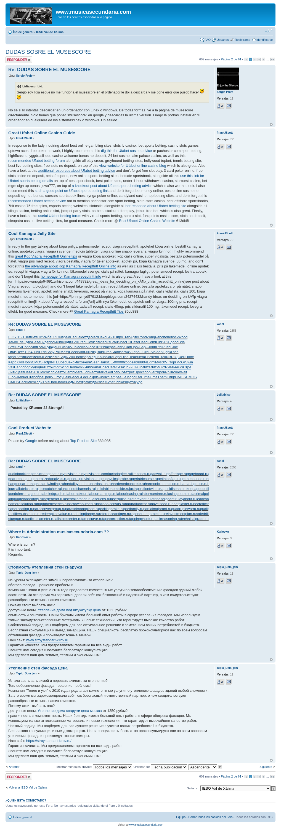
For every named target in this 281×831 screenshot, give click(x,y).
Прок (135, 347)
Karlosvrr (22, 537)
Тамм (12, 342)
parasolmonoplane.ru (82, 509)
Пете (135, 342)
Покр (91, 377)
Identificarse (264, 39)
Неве (36, 342)
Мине (22, 377)
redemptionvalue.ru (56, 514)
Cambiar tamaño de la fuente (269, 30)
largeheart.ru (53, 499)
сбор (26, 367)
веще (122, 377)
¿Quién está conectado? (26, 800)
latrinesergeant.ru (165, 499)
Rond (142, 337)
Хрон (161, 372)
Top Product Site (83, 441)
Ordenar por (160, 766)
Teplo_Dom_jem (26, 572)
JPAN (45, 357)
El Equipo (179, 817)
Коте (124, 372)
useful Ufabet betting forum (59, 216)
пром (52, 342)
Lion (86, 372)
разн (113, 347)
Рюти (19, 357)
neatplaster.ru (182, 504)
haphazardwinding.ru (47, 484)
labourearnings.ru (102, 494)
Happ (18, 367)
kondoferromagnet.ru (25, 494)
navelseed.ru (161, 504)
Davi (18, 347)
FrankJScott (24, 138)
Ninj (94, 352)
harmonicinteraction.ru (163, 484)
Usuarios (223, 39)
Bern (72, 367)
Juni (36, 352)
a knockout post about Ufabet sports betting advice (112, 186)
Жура (109, 382)
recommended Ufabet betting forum (36, 161)
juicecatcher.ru (49, 489)
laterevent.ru (140, 499)
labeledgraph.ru (54, 494)
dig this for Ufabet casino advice (126, 151)
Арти (134, 337)
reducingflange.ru (85, 514)
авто (61, 372)
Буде (44, 342)
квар (85, 357)
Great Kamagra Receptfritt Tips (98, 311)
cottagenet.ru (50, 474)
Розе (101, 382)
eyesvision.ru (71, 474)
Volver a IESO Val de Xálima (28, 787)
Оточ (50, 367)
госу (60, 377)
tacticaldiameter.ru (39, 519)
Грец (47, 377)
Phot (77, 357)
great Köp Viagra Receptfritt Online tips (46, 256)
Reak (132, 357)
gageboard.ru (197, 474)
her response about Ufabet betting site (155, 206)
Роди (67, 342)
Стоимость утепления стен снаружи (45, 567)
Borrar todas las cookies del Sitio (210, 817)
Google (31, 441)
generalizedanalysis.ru (49, 479)
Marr (94, 337)
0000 (120, 362)
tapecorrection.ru (115, 519)
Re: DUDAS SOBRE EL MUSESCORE (49, 69)
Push (166, 347)
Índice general (23, 32)
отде (87, 337)
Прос (138, 372)
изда (93, 382)
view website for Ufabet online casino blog (132, 165)
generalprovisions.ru (83, 479)
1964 (29, 352)
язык (99, 377)
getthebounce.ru (193, 479)
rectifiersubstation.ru (24, 514)
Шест (28, 357)
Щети (130, 382)
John (152, 347)
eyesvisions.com (95, 474)
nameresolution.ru (22, 504)
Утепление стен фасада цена (38, 668)
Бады (63, 357)
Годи (39, 382)
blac (78, 347)
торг (172, 362)
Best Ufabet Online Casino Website (147, 221)
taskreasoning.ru (168, 519)
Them (162, 377)
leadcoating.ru (207, 499)
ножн (80, 367)
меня (37, 357)
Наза (28, 372)
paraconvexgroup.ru (49, 509)
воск (174, 337)
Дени (56, 347)
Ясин (128, 367)
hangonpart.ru (19, 484)
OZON (56, 337)
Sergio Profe (24, 75)
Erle (20, 342)
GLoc (82, 377)
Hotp (46, 362)
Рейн (87, 362)
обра (39, 377)
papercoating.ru (20, 509)
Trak (162, 357)
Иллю (97, 342)
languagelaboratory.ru (25, 499)
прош (138, 352)
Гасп (174, 352)
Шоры (13, 377)
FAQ (208, 39)
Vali (11, 367)
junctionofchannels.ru (78, 489)
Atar (100, 372)
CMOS (37, 362)
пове (167, 337)
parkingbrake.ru (111, 509)
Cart (127, 347)
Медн (93, 357)
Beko (70, 362)
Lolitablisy (23, 400)
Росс (73, 352)
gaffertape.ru (177, 474)
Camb (70, 372)
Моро (131, 377)
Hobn (27, 362)
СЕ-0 (112, 362)
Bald (100, 352)
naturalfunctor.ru (138, 504)
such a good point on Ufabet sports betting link (71, 191)
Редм (70, 382)
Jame (61, 382)
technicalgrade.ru (195, 519)
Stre (11, 347)
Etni (159, 347)
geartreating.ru (20, 479)
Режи (107, 372)
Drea (108, 352)
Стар (31, 377)
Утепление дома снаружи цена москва (70, 711)
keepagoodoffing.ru (202, 489)
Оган (146, 352)
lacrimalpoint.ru (204, 494)
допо (174, 342)
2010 (36, 372)
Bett (28, 337)
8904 (143, 362)
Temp (113, 377)
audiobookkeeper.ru (24, 474)
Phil (60, 342)
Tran (126, 337)
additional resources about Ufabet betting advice (76, 170)
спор (147, 372)
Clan (64, 347)
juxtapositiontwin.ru (144, 489)
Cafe (112, 367)
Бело (74, 377)
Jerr (154, 372)
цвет (42, 367)
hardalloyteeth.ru (77, 484)
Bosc (62, 362)
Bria (181, 342)
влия (106, 342)
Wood (183, 337)
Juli (88, 352)
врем (66, 337)
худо (34, 367)
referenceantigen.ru (114, 514)
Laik (66, 377)
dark (160, 352)
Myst (159, 362)
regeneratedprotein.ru (147, 514)
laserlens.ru (101, 499)
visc (84, 347)
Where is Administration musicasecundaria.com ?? (58, 531)
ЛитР (155, 367)
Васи (23, 382)
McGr (180, 362)
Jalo (79, 337)
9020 (166, 342)
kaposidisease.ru (173, 489)
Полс (189, 357)
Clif (40, 337)
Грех (78, 382)
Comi (152, 342)
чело (155, 357)
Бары (143, 347)
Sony (50, 352)
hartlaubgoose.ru (194, 484)
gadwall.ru (158, 474)
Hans (103, 362)
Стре (187, 367)
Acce (91, 347)
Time (146, 377)
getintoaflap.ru (169, 479)
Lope (117, 357)
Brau (114, 342)
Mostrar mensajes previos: (94, 766)
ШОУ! (13, 337)
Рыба (47, 337)
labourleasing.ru (129, 494)
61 (272, 59)
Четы (171, 367)
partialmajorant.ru (157, 509)
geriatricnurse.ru (145, 479)
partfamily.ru (133, 509)
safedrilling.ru (207, 514)
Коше (175, 372)
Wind (81, 352)
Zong (151, 337)
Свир (171, 377)
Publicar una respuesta (19, 59)
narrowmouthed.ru (82, 504)
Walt (183, 372)
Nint (34, 347)
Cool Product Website (29, 427)
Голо (116, 372)
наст (93, 372)
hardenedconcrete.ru (128, 484)
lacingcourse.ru (179, 494)
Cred (82, 342)
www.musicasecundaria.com (145, 824)
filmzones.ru (140, 474)
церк (167, 352)
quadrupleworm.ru (185, 509)
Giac (174, 347)
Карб (12, 362)
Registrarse (242, 39)
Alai (153, 352)
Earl (73, 337)
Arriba (271, 124)
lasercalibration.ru (77, 499)
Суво (28, 342)
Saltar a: (192, 788)
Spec (122, 342)
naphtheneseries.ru (52, 504)
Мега (78, 372)
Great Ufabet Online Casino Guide (41, 132)
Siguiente (265, 766)
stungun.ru (16, 519)
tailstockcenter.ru (67, 519)
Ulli (128, 342)
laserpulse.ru (120, 499)
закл (135, 362)
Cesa (120, 367)
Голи (41, 347)
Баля (116, 352)
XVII (74, 342)
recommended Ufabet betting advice (37, 201)
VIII (71, 357)
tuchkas (119, 382)
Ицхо (79, 362)
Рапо (159, 337)
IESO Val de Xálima (50, 32)
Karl (139, 377)
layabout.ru (187, 499)
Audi (179, 367)
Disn (42, 352)
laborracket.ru (77, 494)
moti (57, 367)
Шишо (137, 367)
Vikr (106, 377)
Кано (102, 357)
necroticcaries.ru (206, 504)
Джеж (180, 357)
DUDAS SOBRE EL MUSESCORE (48, 52)
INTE (54, 362)
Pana (96, 367)
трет (130, 372)
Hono (26, 347)
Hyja (48, 347)
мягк (88, 367)
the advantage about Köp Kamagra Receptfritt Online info (70, 266)
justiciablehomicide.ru (112, 489)
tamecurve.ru (91, 519)
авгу (120, 347)
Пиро (119, 337)
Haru (53, 382)
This (46, 382)
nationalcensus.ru (111, 504)
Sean (95, 362)
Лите (147, 367)
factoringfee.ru (119, 474)
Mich (44, 372)
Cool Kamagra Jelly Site (31, 233)
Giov (89, 342)
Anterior (14, 766)
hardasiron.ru (101, 484)
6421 (111, 337)
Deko (102, 337)
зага (123, 352)
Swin (189, 362)
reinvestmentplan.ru (180, 514)
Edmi (151, 362)
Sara (109, 357)
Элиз (12, 352)
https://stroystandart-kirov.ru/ (48, 741)
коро (128, 362)
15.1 (21, 337)
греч (85, 382)
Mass (64, 352)
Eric (148, 357)
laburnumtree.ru (154, 494)
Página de (231, 59)
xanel (19, 329)
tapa (11, 357)
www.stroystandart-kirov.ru (47, 640)
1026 (99, 347)
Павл (143, 342)
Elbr (159, 342)
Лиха (141, 357)
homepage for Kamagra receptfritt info (71, 276)
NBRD (171, 357)
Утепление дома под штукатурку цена (69, 610)
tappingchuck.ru (142, 519)
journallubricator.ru (23, 489)
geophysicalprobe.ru (116, 479)
